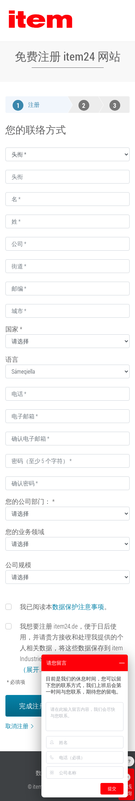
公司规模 (18, 564)
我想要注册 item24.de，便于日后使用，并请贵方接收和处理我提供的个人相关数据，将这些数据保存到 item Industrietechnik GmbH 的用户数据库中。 (72, 648)
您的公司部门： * (30, 501)
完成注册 (32, 705)
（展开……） (36, 669)
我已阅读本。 (65, 606)
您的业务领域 (24, 531)
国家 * (13, 329)
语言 (11, 359)
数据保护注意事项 (78, 606)
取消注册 (16, 726)
